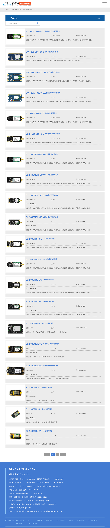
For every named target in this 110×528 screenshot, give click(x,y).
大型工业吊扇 (20, 515)
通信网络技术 (20, 519)
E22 (35, 9)
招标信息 (71, 515)
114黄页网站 (61, 515)
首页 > (14, 9)
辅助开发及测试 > (28, 9)
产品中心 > (19, 9)
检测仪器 (39, 515)
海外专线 (30, 515)
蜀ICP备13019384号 (41, 525)
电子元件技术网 (92, 515)
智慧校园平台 (49, 515)
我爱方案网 (80, 515)
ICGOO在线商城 (32, 519)
